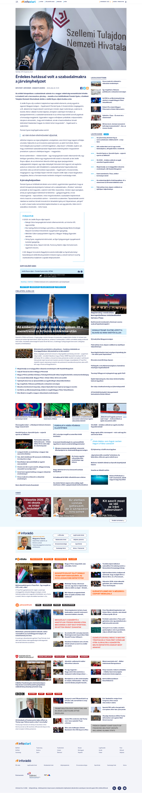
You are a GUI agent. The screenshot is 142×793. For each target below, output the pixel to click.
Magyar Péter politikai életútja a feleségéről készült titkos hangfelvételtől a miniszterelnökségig (53, 375)
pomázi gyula (60, 287)
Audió (100, 750)
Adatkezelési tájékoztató (63, 788)
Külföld (17, 750)
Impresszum (51, 788)
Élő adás (61, 535)
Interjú (59, 750)
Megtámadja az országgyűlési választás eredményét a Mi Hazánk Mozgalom (45, 369)
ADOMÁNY (84, 656)
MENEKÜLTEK (72, 656)
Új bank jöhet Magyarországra (102, 339)
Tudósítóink (60, 748)
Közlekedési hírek (48, 765)
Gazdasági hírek (111, 765)
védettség (24, 287)
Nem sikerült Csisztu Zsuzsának (27, 485)
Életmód (59, 752)
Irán (66, 5)
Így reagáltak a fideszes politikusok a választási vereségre (38, 384)
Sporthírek (97, 765)
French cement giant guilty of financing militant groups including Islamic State (107, 728)
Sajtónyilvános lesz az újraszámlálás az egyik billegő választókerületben (43, 381)
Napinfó (80, 752)
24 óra (43, 5)
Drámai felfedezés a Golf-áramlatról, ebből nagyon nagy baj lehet (117, 478)
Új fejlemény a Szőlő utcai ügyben (103, 450)
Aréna (124, 765)
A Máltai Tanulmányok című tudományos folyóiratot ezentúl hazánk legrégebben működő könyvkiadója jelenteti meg (30, 685)
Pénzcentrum (36, 559)
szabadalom (34, 287)
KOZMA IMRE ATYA (45, 656)
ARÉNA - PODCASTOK (118, 5)
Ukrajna (60, 5)
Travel (49, 694)
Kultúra (38, 750)
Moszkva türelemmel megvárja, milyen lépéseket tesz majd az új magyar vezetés (47, 387)
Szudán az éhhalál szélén (100, 470)
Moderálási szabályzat (79, 788)
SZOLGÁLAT (59, 656)
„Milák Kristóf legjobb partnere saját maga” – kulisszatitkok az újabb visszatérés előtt (111, 419)
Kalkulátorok (68, 605)
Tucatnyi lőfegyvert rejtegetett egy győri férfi (108, 373)
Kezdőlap (24, 282)
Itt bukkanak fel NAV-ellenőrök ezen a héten (69, 477)
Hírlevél (122, 750)
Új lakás (72, 559)
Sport (41, 694)
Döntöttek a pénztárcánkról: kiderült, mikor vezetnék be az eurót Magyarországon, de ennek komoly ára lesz (31, 634)
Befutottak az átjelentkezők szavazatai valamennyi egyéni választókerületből (82, 419)
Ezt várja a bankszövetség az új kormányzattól (108, 387)
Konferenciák (60, 559)
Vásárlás (47, 605)
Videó (100, 752)
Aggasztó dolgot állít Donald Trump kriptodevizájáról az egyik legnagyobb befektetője (70, 576)
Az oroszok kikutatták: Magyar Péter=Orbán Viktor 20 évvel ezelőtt (42, 378)
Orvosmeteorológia (81, 765)
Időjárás (122, 752)
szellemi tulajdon (47, 287)
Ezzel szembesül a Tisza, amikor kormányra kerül (27, 418)
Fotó (121, 748)
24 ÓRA (106, 134)
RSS (97, 788)
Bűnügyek (81, 750)
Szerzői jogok (91, 788)
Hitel (38, 605)
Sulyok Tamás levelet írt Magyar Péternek (32, 372)
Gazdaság (18, 752)
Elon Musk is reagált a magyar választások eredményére (37, 393)
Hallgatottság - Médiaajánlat (37, 788)
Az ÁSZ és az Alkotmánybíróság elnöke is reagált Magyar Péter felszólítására (45, 390)
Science (58, 694)
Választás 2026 (51, 5)
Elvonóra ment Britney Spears (102, 360)
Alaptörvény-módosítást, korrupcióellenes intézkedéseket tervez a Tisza (106, 315)
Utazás (57, 605)
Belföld (30, 282)
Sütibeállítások (103, 788)
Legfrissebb (102, 748)
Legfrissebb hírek (32, 765)
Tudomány (39, 748)
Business (32, 694)
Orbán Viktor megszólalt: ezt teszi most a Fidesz (54, 418)
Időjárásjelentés (64, 765)
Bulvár (80, 748)
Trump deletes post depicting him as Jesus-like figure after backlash (71, 711)
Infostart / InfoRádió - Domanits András (30, 88)
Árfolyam (48, 559)
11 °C (124, 1)
